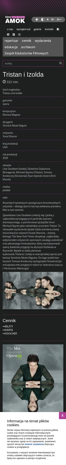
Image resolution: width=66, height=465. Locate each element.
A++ (59, 19)
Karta (9, 330)
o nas (10, 29)
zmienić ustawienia (34, 444)
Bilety (9, 326)
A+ (52, 19)
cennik (26, 40)
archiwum (28, 47)
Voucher (11, 333)
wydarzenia (43, 40)
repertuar (11, 40)
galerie (37, 29)
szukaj (33, 63)
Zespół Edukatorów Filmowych (26, 53)
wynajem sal (23, 29)
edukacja (11, 47)
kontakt (49, 29)
